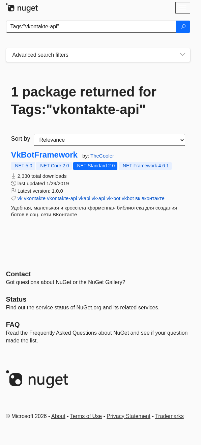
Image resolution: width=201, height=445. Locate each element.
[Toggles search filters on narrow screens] (182, 55)
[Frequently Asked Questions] (13, 324)
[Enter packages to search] (91, 27)
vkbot (128, 198)
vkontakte (35, 198)
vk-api (98, 198)
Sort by (20, 138)
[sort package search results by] (109, 140)
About (58, 416)
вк (137, 198)
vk (20, 198)
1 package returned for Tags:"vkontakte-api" (83, 100)
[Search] (183, 27)
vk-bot (113, 198)
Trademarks (169, 416)
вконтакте (153, 198)
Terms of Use (86, 416)
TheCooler (102, 156)
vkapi (84, 198)
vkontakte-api (62, 198)
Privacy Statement (128, 416)
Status (16, 299)
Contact (18, 274)
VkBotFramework (44, 155)
